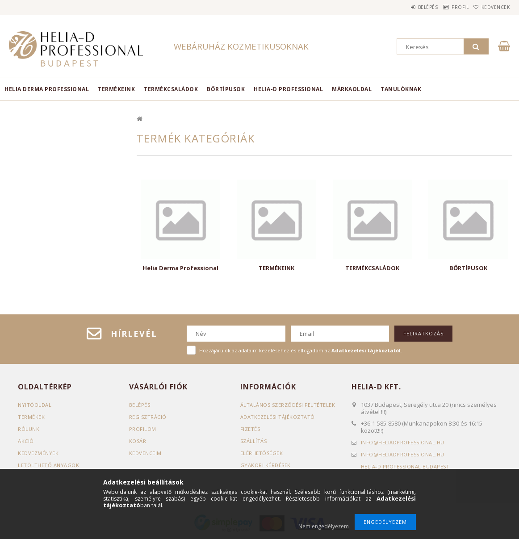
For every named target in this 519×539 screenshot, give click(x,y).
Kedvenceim (145, 453)
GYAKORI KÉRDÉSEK (265, 465)
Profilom (142, 429)
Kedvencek (491, 7)
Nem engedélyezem (323, 526)
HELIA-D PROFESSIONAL (288, 89)
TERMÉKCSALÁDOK (171, 89)
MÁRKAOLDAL (352, 89)
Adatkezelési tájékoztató (277, 417)
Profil (447, 7)
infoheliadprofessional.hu (402, 442)
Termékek (31, 417)
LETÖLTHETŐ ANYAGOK (48, 465)
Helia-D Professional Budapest (405, 466)
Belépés (407, 7)
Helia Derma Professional (46, 89)
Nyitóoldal (34, 404)
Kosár (137, 441)
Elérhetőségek (261, 453)
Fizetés (250, 429)
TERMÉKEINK (116, 89)
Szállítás (253, 441)
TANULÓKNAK (401, 89)
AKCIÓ (26, 441)
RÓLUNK (28, 429)
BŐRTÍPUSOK (226, 89)
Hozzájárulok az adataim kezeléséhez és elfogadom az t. (300, 350)
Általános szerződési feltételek (287, 404)
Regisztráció (148, 417)
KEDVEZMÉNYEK (38, 453)
